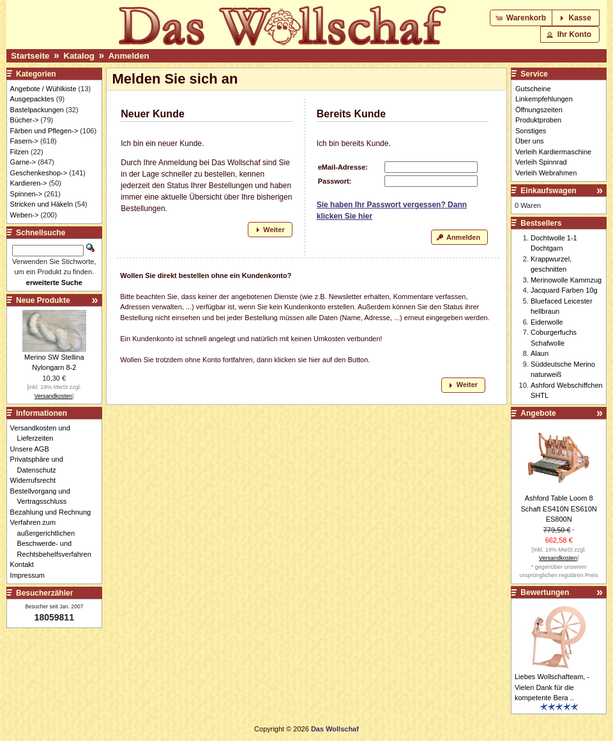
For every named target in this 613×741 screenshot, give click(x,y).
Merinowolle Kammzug (566, 280)
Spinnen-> (26, 194)
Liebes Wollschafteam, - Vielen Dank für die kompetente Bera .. (552, 687)
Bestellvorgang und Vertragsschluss (43, 496)
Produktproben (538, 120)
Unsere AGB (33, 449)
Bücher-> (24, 120)
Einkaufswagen (548, 190)
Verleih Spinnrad (541, 162)
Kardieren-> (28, 183)
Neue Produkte (43, 300)
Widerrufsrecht (36, 480)
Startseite (30, 56)
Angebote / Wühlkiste (43, 88)
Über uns (529, 141)
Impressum (31, 575)
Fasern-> (24, 141)
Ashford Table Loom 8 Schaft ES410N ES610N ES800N (559, 508)
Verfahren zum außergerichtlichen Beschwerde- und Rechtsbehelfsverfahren (54, 538)
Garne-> (23, 162)
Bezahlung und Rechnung (54, 512)
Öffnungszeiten (539, 110)
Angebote (538, 413)
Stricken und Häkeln (41, 204)
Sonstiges (530, 131)
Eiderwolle (547, 322)
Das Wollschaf (335, 729)
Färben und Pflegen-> (44, 131)
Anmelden (129, 56)
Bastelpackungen (37, 110)
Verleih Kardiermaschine (553, 152)
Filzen (19, 152)
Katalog (78, 56)
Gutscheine (533, 88)
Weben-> (24, 215)
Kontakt (25, 564)
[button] (522, 18)
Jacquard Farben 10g (564, 290)
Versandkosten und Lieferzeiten (43, 433)
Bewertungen (544, 592)
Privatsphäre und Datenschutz (40, 464)
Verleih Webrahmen (546, 173)
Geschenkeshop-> (39, 173)
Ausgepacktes (32, 99)
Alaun (540, 353)
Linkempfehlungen (544, 99)
